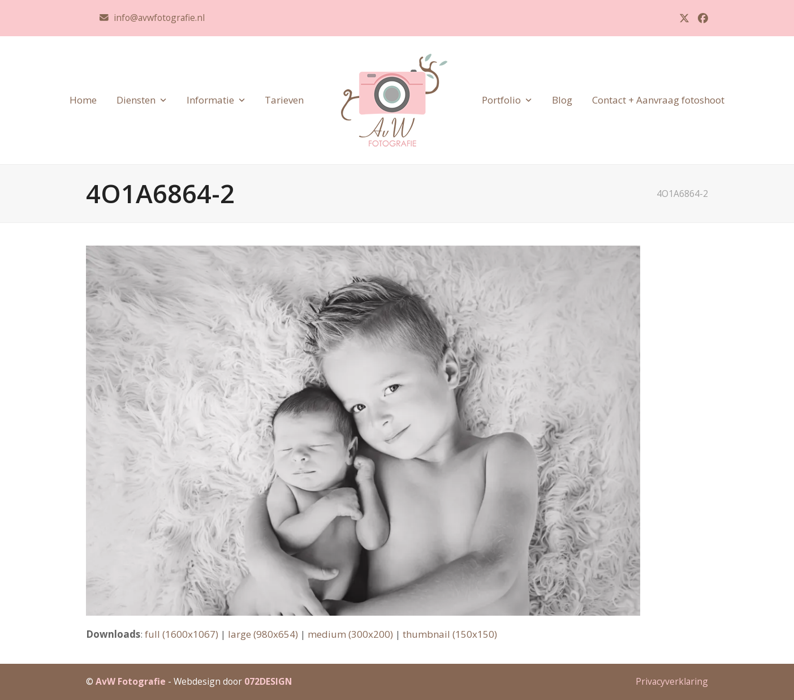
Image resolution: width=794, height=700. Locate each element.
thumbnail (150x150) (450, 634)
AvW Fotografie (131, 681)
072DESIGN (268, 681)
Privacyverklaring (672, 681)
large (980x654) (263, 634)
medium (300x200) (350, 634)
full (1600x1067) (181, 634)
